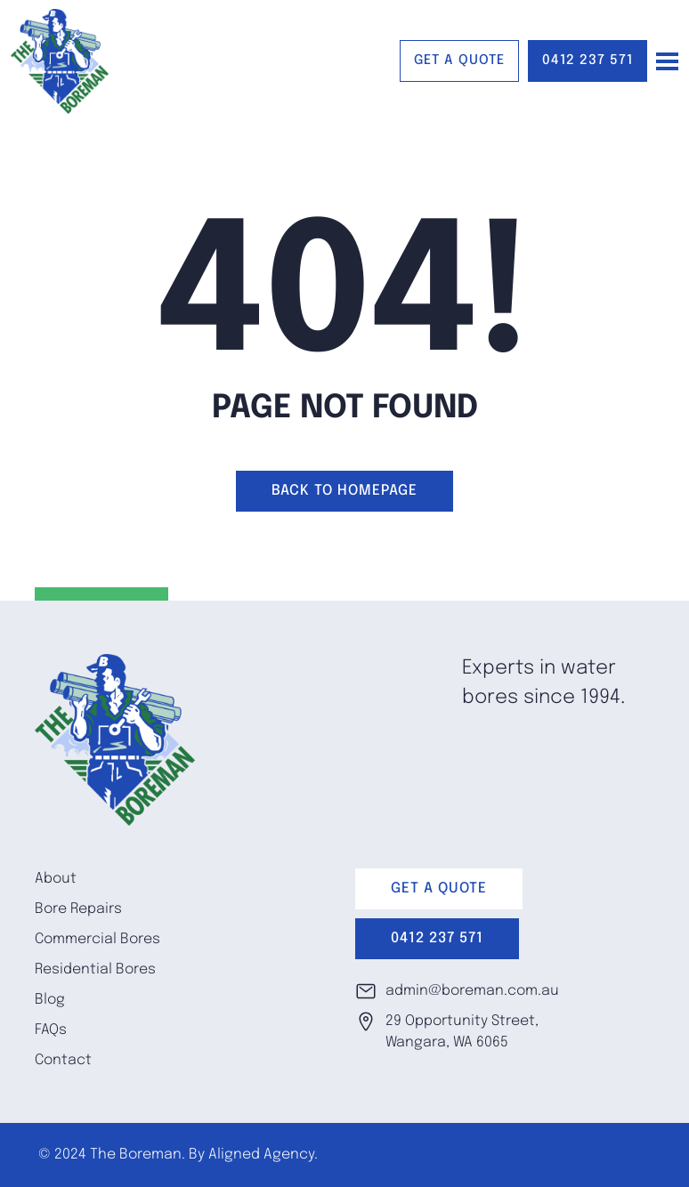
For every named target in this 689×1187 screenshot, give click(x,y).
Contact (63, 1060)
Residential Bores (95, 969)
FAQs (51, 1030)
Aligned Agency (261, 1154)
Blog (50, 999)
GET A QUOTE (459, 60)
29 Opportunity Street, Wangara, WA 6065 (447, 1030)
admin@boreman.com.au (457, 991)
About (56, 878)
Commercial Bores (97, 939)
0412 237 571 (587, 60)
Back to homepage (344, 490)
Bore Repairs (78, 908)
